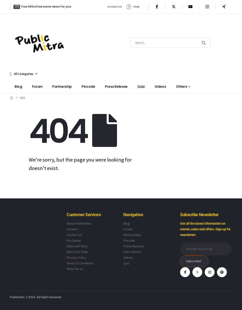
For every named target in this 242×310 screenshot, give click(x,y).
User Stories (132, 252)
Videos (160, 86)
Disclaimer (74, 240)
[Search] (203, 43)
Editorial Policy (77, 246)
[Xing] (224, 6)
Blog (18, 86)
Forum (37, 86)
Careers (72, 229)
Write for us (75, 269)
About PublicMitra (79, 223)
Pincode (88, 86)
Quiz (141, 86)
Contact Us (114, 6)
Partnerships (132, 235)
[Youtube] (190, 6)
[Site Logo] (39, 42)
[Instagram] (207, 6)
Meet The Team (77, 252)
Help (132, 7)
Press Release (116, 86)
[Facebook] (157, 6)
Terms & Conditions (80, 263)
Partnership (62, 86)
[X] (173, 6)
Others (181, 86)
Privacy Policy (76, 257)
